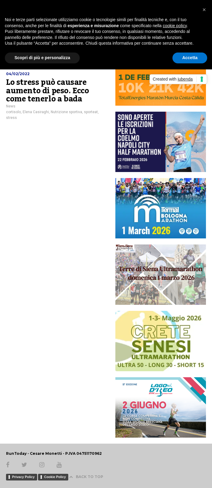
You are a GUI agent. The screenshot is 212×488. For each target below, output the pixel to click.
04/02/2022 (18, 74)
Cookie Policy (55, 477)
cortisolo (13, 112)
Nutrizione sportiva (66, 112)
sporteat (91, 112)
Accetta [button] (190, 57)
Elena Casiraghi (36, 112)
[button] (204, 9)
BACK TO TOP (86, 476)
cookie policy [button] (175, 25)
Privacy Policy (23, 477)
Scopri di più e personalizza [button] (42, 57)
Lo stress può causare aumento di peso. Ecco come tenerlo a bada (47, 91)
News (10, 106)
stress (11, 118)
